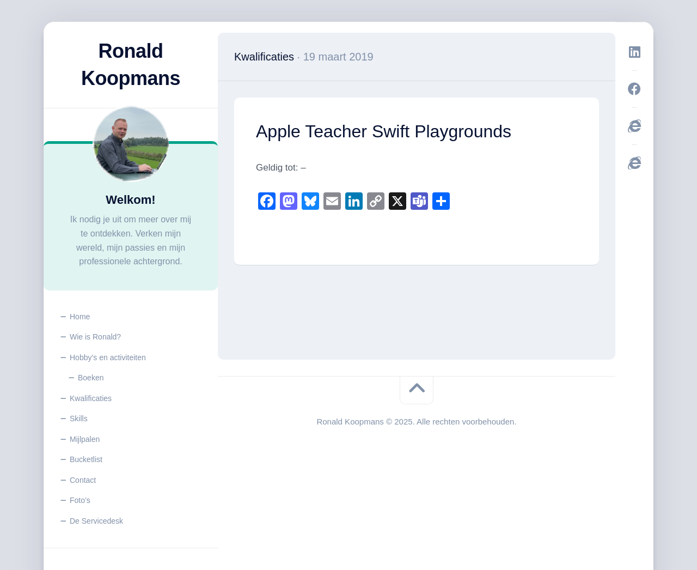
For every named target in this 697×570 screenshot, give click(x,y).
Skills (79, 418)
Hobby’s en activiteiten (108, 357)
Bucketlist (86, 459)
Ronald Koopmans (130, 64)
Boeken (90, 377)
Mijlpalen (85, 439)
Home (80, 316)
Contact (83, 480)
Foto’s (80, 500)
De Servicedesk (96, 521)
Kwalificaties (91, 398)
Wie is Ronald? (95, 336)
